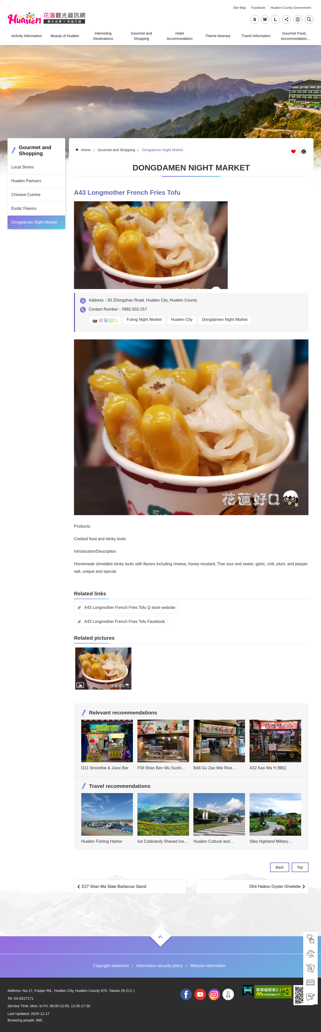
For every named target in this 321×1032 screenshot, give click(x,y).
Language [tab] (297, 19)
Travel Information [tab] (256, 36)
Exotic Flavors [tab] (23, 208)
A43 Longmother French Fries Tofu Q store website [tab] (129, 607)
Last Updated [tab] (18, 1014)
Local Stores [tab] (22, 167)
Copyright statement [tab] (111, 966)
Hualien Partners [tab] (26, 181)
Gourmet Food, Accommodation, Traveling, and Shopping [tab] (294, 36)
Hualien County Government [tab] (291, 8)
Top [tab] (300, 867)
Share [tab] (286, 19)
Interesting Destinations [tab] (103, 35)
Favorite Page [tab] (293, 151)
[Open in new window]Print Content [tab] (303, 151)
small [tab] (254, 19)
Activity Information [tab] (26, 36)
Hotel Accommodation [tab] (180, 35)
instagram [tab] (214, 994)
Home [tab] (86, 150)
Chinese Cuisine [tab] (26, 195)
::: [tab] (1, 2)
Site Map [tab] (239, 8)
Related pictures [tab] (94, 638)
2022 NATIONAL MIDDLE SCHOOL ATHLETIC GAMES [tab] (228, 994)
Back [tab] (280, 867)
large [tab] (275, 19)
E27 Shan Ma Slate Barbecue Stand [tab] (114, 886)
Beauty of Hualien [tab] (65, 36)
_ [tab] (9, 5)
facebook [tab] (186, 994)
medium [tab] (265, 19)
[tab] (310, 939)
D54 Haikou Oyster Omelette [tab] (275, 886)
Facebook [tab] (258, 8)
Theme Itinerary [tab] (217, 36)
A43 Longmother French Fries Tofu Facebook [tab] (124, 621)
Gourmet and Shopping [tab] (141, 35)
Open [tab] (160, 936)
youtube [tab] (200, 994)
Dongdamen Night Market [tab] (34, 222)
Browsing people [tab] (21, 1020)
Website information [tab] (208, 966)
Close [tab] (309, 19)
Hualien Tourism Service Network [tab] (46, 18)
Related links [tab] (90, 593)
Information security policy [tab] (159, 966)
